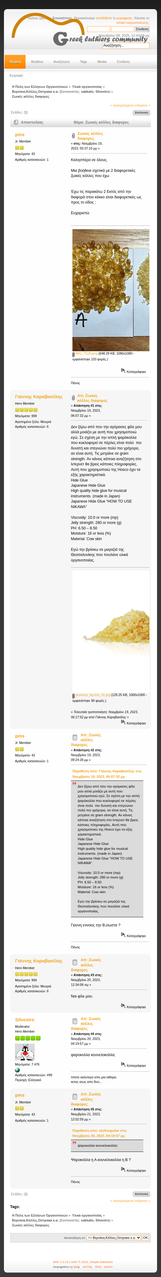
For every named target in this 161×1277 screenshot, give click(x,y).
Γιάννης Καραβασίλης (39, 396)
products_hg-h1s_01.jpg (91, 695)
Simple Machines (101, 1262)
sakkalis (87, 91)
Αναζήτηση (62, 61)
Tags (83, 61)
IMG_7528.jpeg (84, 353)
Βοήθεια (37, 61)
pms (20, 134)
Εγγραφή (16, 75)
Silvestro (102, 91)
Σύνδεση (123, 61)
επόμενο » (142, 105)
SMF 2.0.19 (60, 1262)
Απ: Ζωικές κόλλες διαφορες (86, 740)
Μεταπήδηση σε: (75, 1237)
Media (102, 61)
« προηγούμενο (121, 105)
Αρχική (15, 61)
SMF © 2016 (79, 1262)
